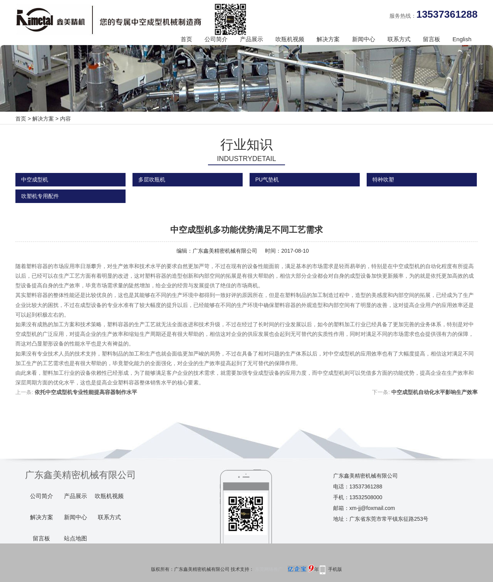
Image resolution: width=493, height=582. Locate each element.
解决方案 (328, 39)
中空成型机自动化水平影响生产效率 (434, 392)
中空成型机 (34, 179)
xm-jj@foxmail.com (372, 508)
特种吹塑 (383, 179)
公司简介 (216, 39)
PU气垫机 (267, 179)
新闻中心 (363, 39)
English (462, 39)
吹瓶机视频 (289, 39)
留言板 (431, 39)
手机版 (335, 569)
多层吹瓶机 (151, 179)
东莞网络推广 (286, 569)
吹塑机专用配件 (40, 196)
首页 (186, 39)
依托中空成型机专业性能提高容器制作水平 (86, 392)
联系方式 (399, 39)
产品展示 (251, 39)
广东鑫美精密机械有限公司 (225, 251)
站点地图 (75, 538)
